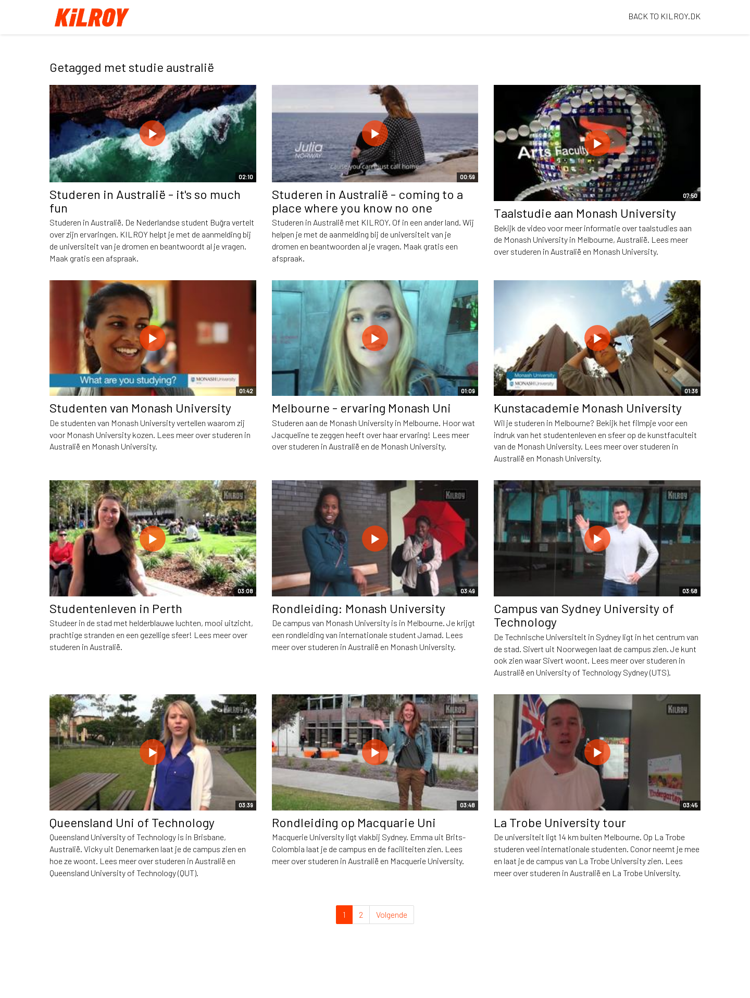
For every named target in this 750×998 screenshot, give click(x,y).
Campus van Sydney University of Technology (584, 615)
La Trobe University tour (560, 822)
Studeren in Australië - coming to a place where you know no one (367, 200)
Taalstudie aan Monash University (585, 212)
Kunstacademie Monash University (588, 407)
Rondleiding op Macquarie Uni (354, 822)
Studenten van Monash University (140, 407)
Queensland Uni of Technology (132, 822)
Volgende (391, 914)
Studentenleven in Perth (115, 608)
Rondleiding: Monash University (358, 608)
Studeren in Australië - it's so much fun (145, 200)
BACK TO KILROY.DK (664, 16)
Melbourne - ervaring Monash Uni (361, 407)
